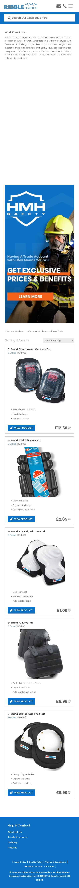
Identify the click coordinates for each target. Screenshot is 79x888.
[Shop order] (58, 340)
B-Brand (12, 352)
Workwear (20, 331)
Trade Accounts (18, 837)
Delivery (12, 842)
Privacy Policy (19, 862)
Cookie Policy (35, 862)
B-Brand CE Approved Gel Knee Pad (29, 349)
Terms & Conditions (55, 862)
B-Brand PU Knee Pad (21, 622)
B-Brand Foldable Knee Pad (24, 440)
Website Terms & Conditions (39, 866)
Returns (12, 847)
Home (9, 331)
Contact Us (15, 832)
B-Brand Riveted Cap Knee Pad (26, 714)
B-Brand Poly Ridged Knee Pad (26, 531)
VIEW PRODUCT (21, 428)
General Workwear (38, 331)
